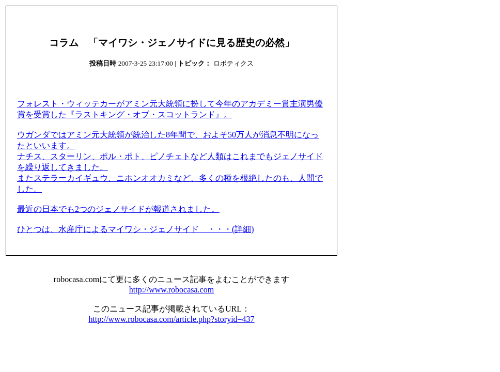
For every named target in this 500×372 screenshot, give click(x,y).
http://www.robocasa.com (171, 289)
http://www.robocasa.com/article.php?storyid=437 (171, 319)
